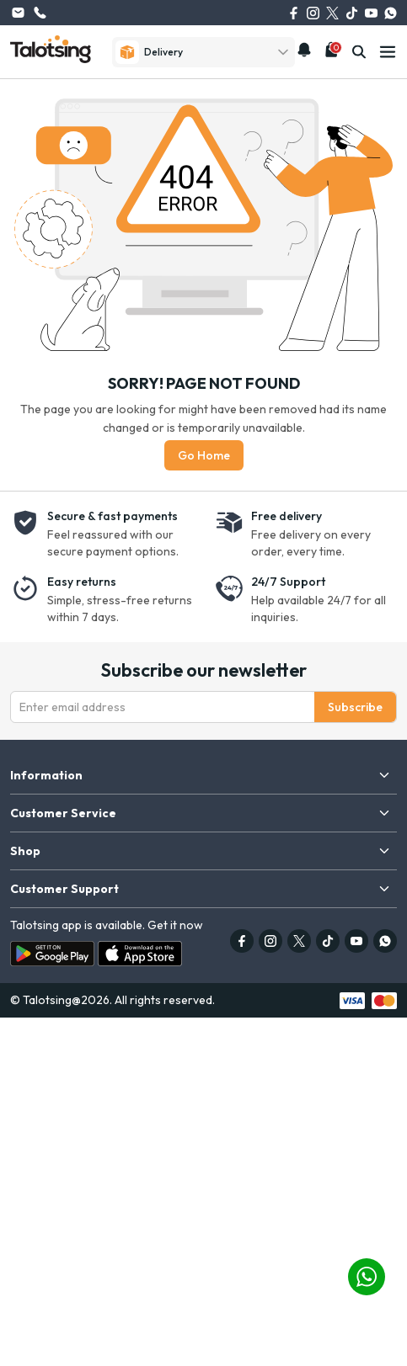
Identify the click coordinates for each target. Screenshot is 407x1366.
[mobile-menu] (387, 52)
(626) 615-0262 (39, 12)
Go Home (204, 455)
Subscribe (355, 707)
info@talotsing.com (17, 12)
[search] (359, 52)
